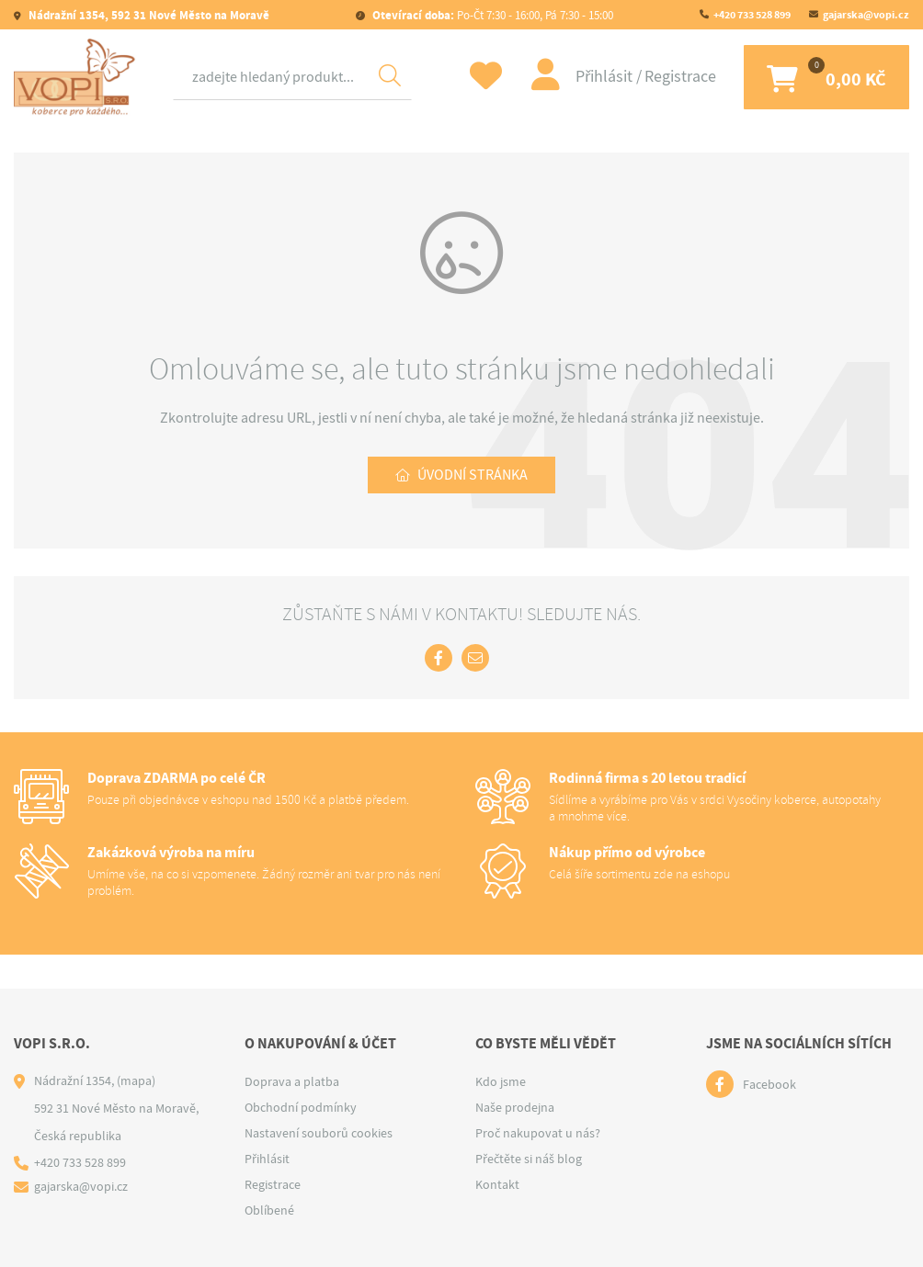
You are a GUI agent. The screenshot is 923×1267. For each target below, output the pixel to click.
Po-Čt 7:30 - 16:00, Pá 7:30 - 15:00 (491, 15)
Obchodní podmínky (301, 1107)
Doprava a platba (292, 1081)
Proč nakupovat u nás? (537, 1133)
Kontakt (497, 1184)
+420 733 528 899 (752, 14)
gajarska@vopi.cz (866, 14)
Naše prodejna (514, 1107)
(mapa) (136, 1080)
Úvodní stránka (472, 475)
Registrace (680, 76)
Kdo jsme (500, 1081)
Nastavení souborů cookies (319, 1133)
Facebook (769, 1084)
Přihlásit (605, 76)
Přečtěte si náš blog (528, 1158)
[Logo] (78, 77)
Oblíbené (269, 1210)
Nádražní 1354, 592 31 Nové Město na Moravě (147, 15)
